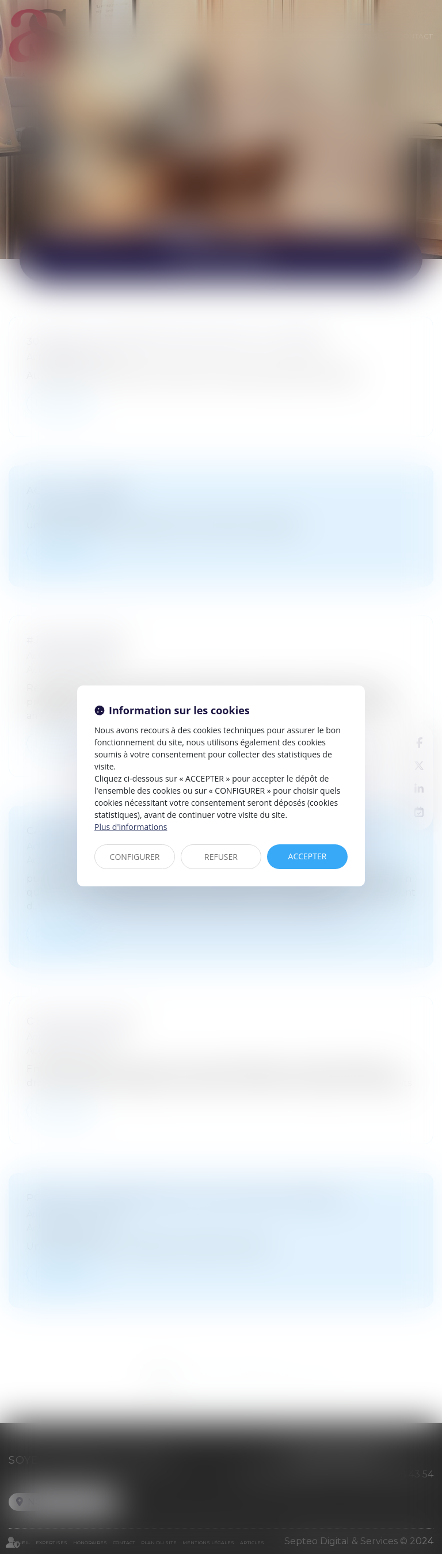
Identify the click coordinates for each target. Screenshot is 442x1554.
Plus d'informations (130, 826)
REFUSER (221, 856)
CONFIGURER (135, 856)
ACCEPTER (307, 856)
